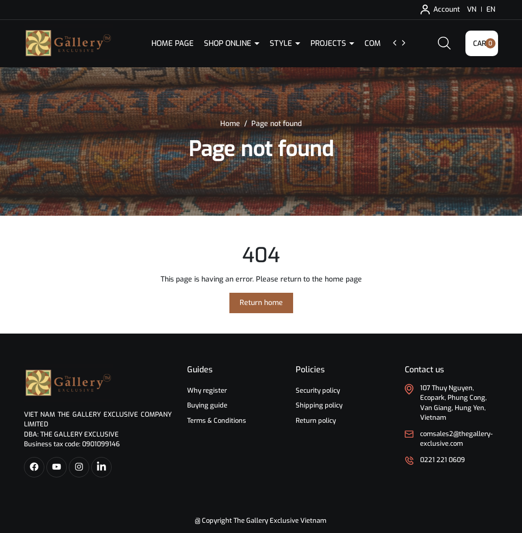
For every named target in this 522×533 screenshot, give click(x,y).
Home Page (172, 43)
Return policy (316, 420)
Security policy (318, 390)
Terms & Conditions (216, 420)
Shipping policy (319, 405)
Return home (261, 303)
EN (490, 9)
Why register (207, 390)
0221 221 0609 (442, 459)
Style (282, 43)
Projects (329, 43)
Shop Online (228, 43)
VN (472, 9)
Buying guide (207, 405)
